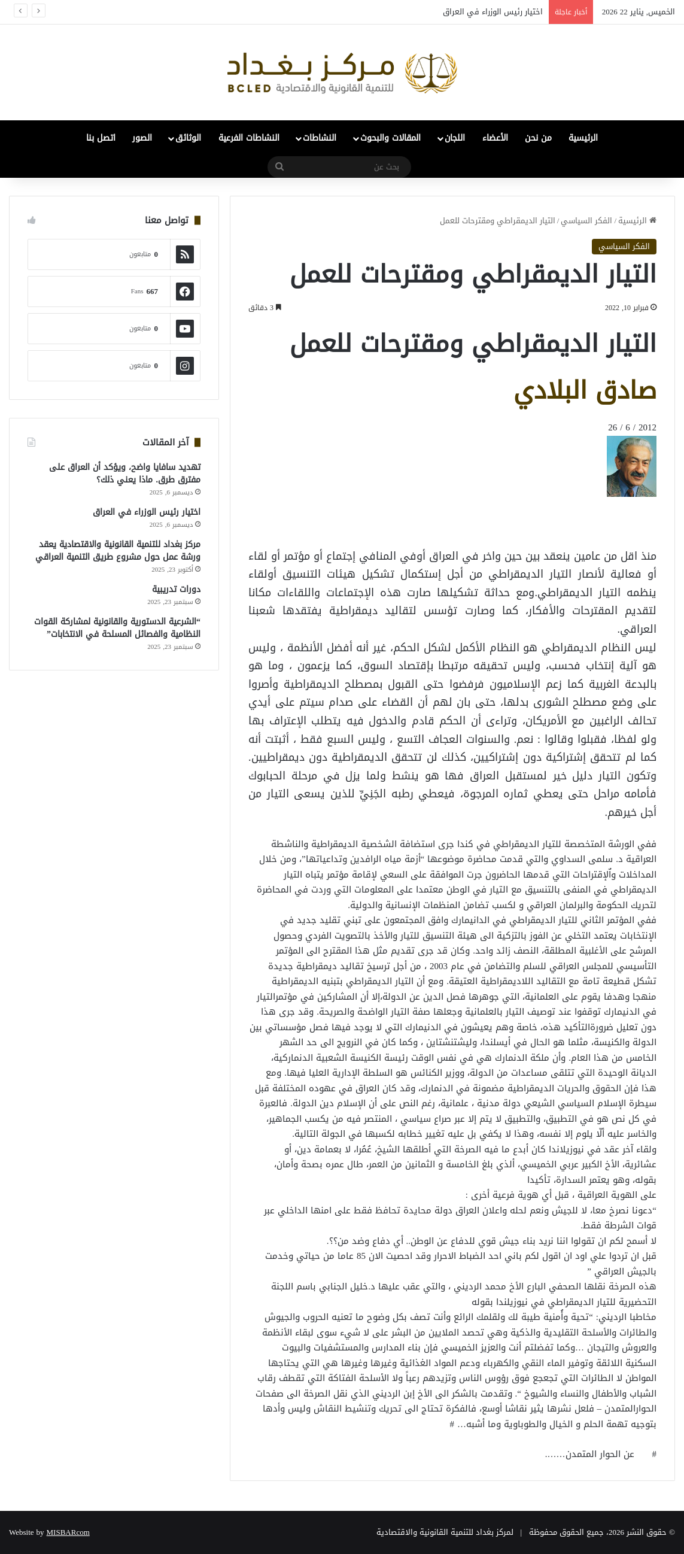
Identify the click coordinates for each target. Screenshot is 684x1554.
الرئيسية (583, 138)
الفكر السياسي (586, 220)
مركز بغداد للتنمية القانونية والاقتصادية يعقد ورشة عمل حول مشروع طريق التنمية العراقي (117, 550)
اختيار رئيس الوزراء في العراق (493, 11)
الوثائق (188, 138)
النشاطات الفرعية (248, 138)
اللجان (455, 138)
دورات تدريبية (176, 589)
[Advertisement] (560, 523)
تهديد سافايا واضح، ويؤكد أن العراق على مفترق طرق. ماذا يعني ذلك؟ (124, 473)
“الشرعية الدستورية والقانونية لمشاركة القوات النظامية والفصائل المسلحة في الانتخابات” (117, 628)
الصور (142, 138)
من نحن (538, 138)
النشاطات (319, 138)
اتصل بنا (100, 138)
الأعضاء (495, 138)
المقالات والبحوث (390, 138)
